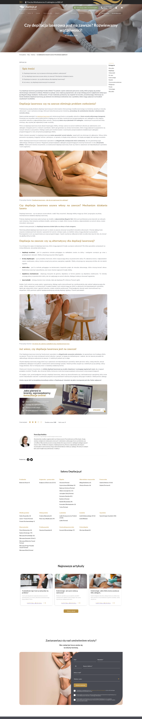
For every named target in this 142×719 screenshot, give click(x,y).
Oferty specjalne (47, 13)
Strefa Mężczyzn (116, 13)
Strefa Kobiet (105, 13)
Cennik (38, 13)
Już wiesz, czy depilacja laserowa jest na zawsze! (38, 82)
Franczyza (65, 13)
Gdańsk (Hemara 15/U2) (112, 716)
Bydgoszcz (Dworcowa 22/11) (42, 716)
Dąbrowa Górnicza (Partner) (85, 716)
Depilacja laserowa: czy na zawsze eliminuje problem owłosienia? (44, 73)
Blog (56, 13)
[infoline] (106, 7)
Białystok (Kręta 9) (28, 716)
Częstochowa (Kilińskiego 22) (69, 716)
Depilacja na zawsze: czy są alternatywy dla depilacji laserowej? (43, 79)
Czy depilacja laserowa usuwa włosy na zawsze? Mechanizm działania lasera (47, 76)
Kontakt (73, 13)
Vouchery (81, 13)
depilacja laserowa (43, 116)
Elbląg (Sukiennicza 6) (99, 716)
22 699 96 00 (88, 656)
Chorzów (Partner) (55, 716)
